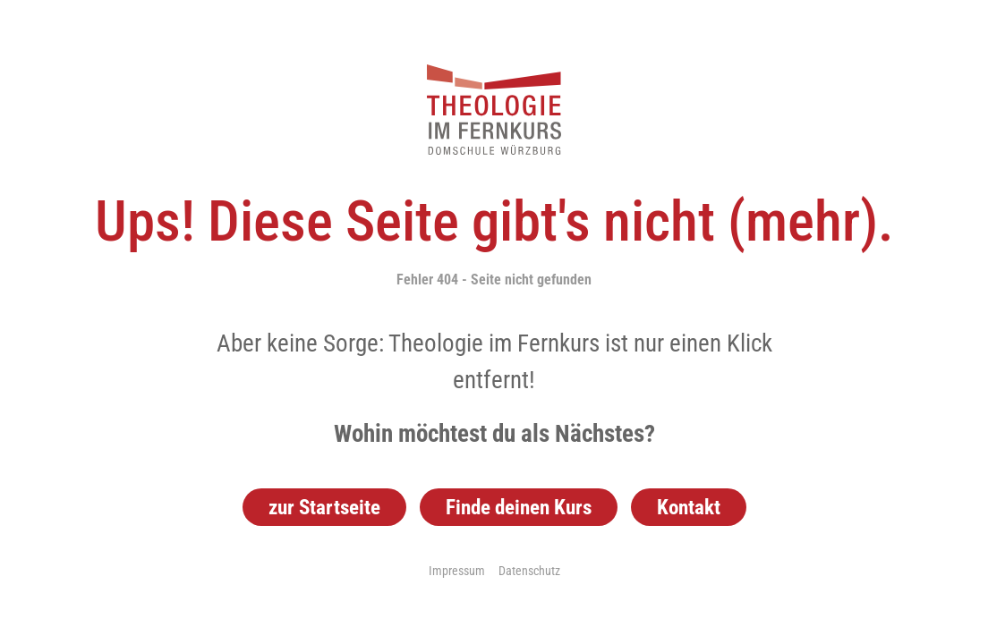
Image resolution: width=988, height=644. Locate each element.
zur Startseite (324, 507)
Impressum (457, 571)
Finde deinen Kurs (519, 507)
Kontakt (688, 507)
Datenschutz (529, 571)
